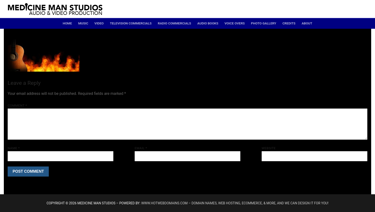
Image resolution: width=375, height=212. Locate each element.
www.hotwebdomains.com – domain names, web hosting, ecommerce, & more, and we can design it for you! (234, 203)
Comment (17, 105)
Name (14, 148)
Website (269, 148)
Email (141, 148)
